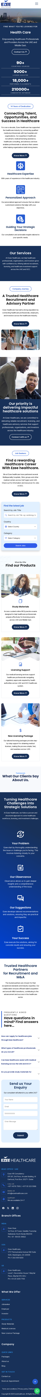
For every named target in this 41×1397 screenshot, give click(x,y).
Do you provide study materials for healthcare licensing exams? (16, 1074)
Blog (3, 1366)
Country (7, 522)
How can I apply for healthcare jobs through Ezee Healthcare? (16, 1038)
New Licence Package (11, 1333)
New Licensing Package (20, 735)
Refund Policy (34, 1389)
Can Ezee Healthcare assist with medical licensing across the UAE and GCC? (18, 1062)
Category (8, 533)
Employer (5, 1309)
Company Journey (20, 289)
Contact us (6, 1376)
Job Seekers (20, 453)
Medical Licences (8, 1328)
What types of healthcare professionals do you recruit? (18, 1050)
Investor (5, 1313)
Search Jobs (20, 546)
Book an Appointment (10, 1381)
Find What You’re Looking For (20, 26)
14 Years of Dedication (21, 106)
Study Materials (20, 606)
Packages (6, 1357)
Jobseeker (6, 1304)
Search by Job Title (12, 510)
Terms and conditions (9, 1389)
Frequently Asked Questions (15, 1013)
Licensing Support (20, 669)
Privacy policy (23, 1389)
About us (5, 1361)
